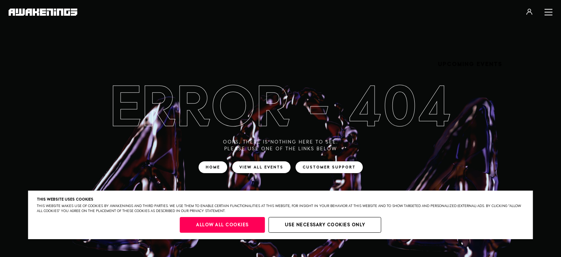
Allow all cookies (222, 225)
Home (213, 167)
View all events (261, 167)
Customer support (329, 167)
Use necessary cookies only (325, 225)
